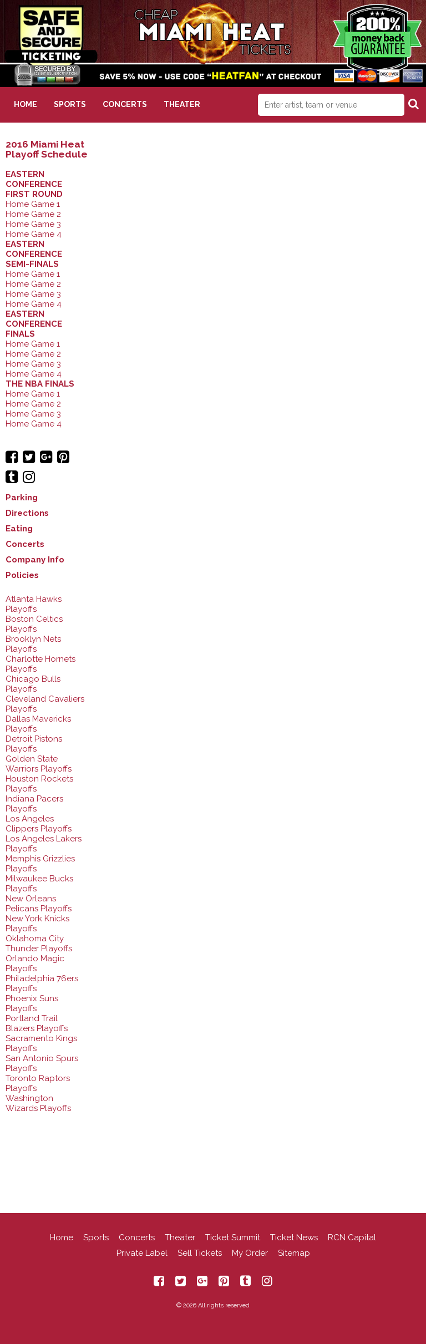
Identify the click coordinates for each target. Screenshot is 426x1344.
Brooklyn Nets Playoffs (33, 644)
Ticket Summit (232, 1237)
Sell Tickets (200, 1253)
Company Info (35, 560)
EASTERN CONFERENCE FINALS (34, 324)
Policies (22, 575)
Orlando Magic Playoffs (35, 963)
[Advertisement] (213, 1155)
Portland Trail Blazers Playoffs (37, 1023)
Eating (19, 529)
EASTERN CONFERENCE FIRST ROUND (34, 184)
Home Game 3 (33, 224)
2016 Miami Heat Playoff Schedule (47, 149)
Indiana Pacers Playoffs (34, 804)
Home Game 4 (34, 234)
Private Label (142, 1253)
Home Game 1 (33, 204)
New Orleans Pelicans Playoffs (39, 904)
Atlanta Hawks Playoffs (34, 604)
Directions (27, 513)
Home (25, 104)
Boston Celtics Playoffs (34, 624)
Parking (22, 498)
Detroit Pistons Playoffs (34, 744)
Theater (182, 104)
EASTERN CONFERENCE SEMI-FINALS (34, 254)
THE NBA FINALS (40, 384)
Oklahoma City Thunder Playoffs (39, 944)
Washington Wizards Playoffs (38, 1103)
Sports (70, 104)
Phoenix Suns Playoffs (32, 1003)
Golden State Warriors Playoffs (39, 764)
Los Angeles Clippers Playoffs (39, 824)
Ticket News (294, 1237)
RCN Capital (352, 1237)
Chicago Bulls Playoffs (33, 684)
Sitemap (294, 1253)
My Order (250, 1253)
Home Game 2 (33, 214)
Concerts (125, 104)
